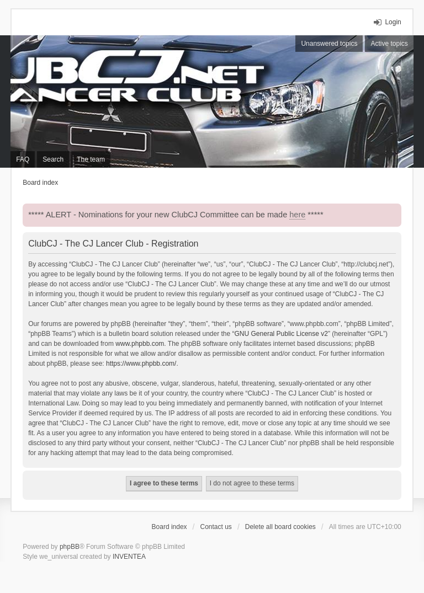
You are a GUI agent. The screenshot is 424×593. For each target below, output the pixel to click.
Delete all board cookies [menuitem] (280, 527)
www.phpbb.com (139, 344)
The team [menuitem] (91, 159)
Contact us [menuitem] (216, 527)
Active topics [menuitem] (388, 43)
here (297, 214)
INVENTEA (129, 556)
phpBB (70, 547)
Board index (169, 527)
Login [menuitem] (393, 22)
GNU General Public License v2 (281, 334)
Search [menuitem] (53, 159)
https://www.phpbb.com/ (141, 363)
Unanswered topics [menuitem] (329, 43)
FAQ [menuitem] (22, 159)
